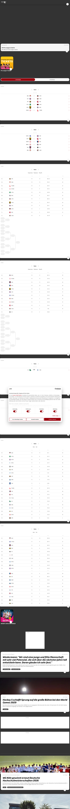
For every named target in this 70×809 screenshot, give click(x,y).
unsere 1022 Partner (17, 395)
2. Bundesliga (52, 79)
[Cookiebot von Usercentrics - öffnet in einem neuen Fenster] (55, 389)
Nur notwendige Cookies (17, 419)
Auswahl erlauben (35, 419)
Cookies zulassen (52, 419)
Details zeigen (56, 415)
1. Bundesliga (18, 79)
